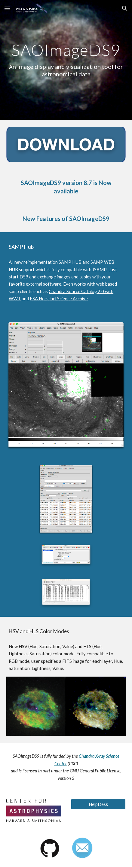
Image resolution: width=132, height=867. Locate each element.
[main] (66, 60)
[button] (7, 8)
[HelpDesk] (98, 804)
